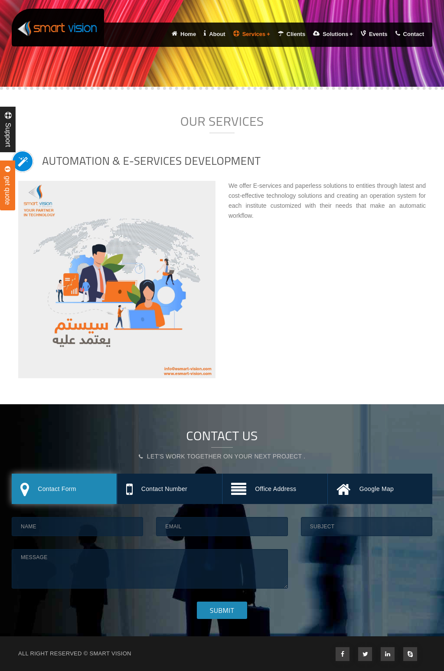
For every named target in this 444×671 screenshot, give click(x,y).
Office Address (263, 490)
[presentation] (367, 566)
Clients (291, 33)
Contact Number (156, 490)
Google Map (365, 490)
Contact (409, 33)
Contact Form (48, 490)
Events (374, 33)
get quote (7, 185)
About (214, 33)
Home (184, 33)
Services (251, 33)
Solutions (333, 33)
